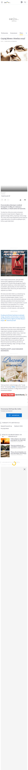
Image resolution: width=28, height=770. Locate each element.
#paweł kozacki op (6, 426)
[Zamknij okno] (24, 469)
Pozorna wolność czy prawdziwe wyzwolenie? (18, 446)
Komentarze (13, 33)
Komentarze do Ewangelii (10, 41)
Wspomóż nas (14, 415)
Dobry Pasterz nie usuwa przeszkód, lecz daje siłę (18, 439)
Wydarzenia (4, 33)
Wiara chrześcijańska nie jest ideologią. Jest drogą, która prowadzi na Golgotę (19, 453)
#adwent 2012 (18, 426)
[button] (21, 2)
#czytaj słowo (5, 428)
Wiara (21, 33)
